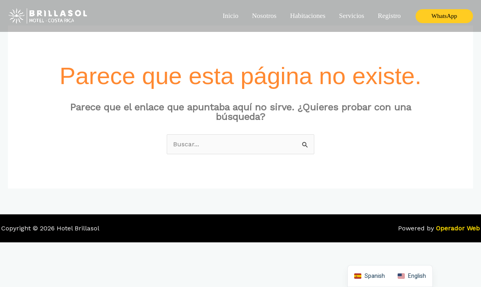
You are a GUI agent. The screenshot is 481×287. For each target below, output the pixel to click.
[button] (444, 16)
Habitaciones (307, 16)
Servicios (351, 16)
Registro (389, 16)
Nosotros (264, 16)
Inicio (231, 16)
